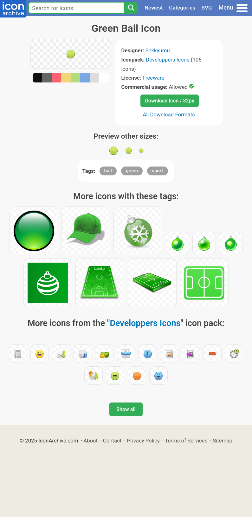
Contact (112, 440)
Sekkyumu (157, 50)
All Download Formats (169, 114)
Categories (182, 7)
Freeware (154, 78)
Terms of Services (186, 440)
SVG (207, 7)
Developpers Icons (167, 59)
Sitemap (222, 440)
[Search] (131, 8)
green (132, 170)
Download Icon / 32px (169, 101)
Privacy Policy (143, 440)
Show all (125, 409)
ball (108, 170)
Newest (154, 7)
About (90, 440)
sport (157, 170)
